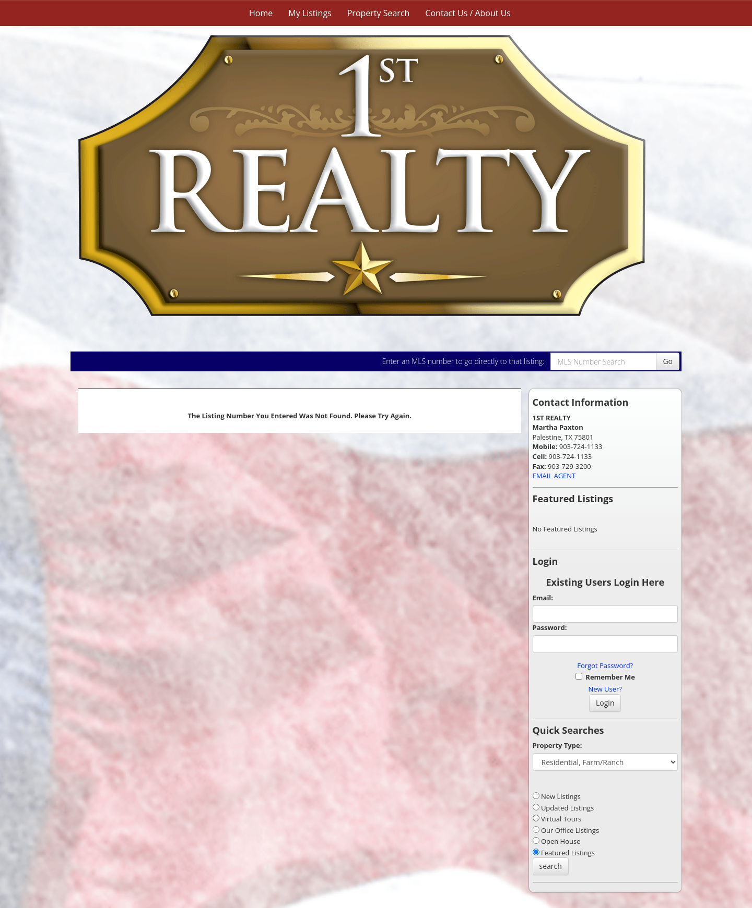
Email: (543, 597)
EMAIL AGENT (554, 475)
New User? (605, 689)
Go (668, 361)
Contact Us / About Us (468, 13)
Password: (550, 627)
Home (261, 13)
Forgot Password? (605, 665)
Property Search (378, 13)
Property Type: (557, 745)
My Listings (309, 13)
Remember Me (605, 677)
